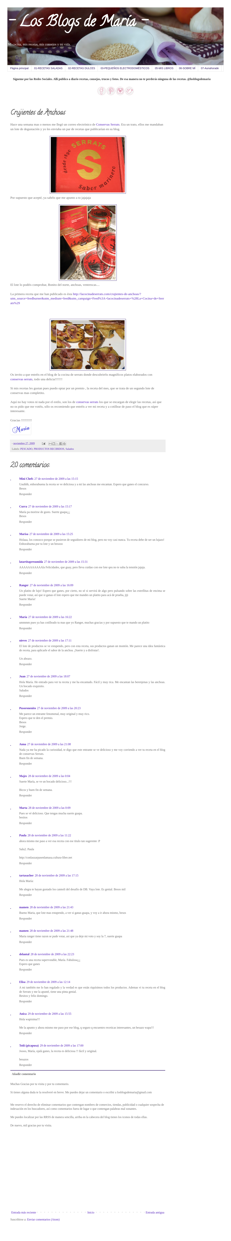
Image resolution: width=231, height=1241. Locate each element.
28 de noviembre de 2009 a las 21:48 (51, 930)
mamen (24, 907)
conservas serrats (21, 379)
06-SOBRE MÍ (187, 68)
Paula (22, 835)
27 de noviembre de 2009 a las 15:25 (51, 534)
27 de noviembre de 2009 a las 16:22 (50, 617)
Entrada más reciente (23, 1212)
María (23, 617)
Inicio (90, 1212)
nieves (23, 640)
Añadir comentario (24, 1074)
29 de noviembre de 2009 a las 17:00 (62, 1045)
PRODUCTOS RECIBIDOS (49, 448)
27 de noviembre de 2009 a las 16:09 (51, 585)
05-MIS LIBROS (164, 68)
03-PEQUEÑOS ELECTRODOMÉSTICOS (125, 68)
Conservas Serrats (108, 124)
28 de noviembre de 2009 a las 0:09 (49, 807)
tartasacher (26, 875)
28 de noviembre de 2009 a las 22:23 (52, 954)
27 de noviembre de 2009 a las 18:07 (48, 676)
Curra (23, 506)
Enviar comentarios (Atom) (43, 1219)
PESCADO (26, 448)
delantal (24, 954)
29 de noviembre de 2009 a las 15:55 (49, 1013)
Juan (22, 676)
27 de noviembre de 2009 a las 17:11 (50, 640)
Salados (70, 448)
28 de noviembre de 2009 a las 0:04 (49, 776)
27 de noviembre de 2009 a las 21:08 (49, 744)
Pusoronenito (27, 708)
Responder (25, 494)
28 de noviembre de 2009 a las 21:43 (51, 907)
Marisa (23, 534)
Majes (23, 776)
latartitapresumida (31, 561)
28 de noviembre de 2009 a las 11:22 (49, 835)
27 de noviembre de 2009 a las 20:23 (59, 708)
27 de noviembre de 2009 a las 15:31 (66, 561)
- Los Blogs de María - (77, 22)
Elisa (22, 981)
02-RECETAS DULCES (81, 68)
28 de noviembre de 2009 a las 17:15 (56, 875)
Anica (23, 1013)
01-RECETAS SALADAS (48, 68)
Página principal (19, 68)
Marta (23, 807)
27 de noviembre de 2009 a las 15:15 (56, 478)
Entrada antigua (155, 1212)
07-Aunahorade (210, 68)
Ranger (24, 585)
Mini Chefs (26, 478)
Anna (22, 744)
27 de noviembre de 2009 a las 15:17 (50, 506)
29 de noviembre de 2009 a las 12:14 (48, 981)
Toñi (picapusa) (29, 1045)
